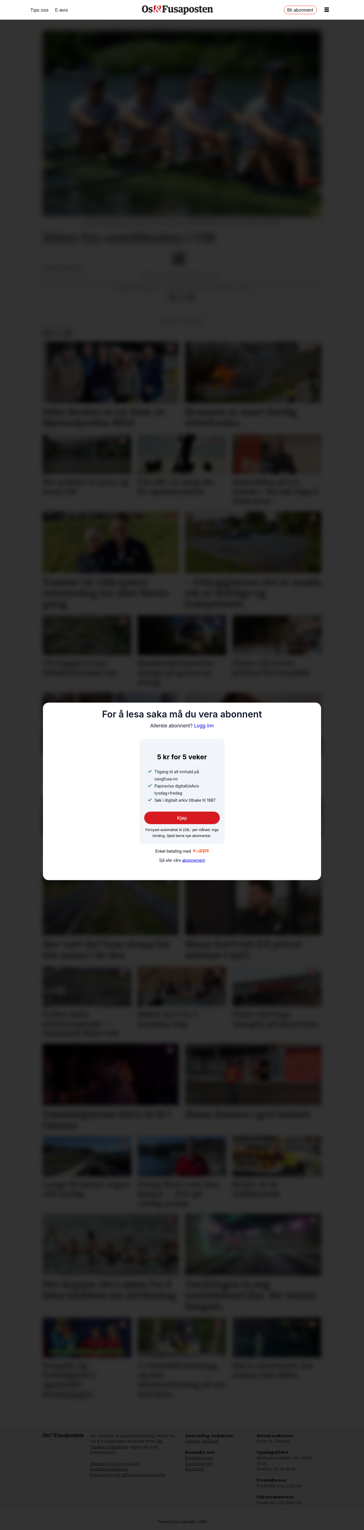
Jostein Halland (202, 1441)
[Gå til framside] (177, 10)
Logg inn (182, 726)
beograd (192, 321)
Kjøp (182, 818)
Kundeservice (199, 1463)
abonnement (193, 860)
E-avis (61, 10)
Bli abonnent (300, 10)
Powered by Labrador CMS (182, 1521)
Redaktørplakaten (109, 1469)
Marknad (194, 1469)
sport (169, 321)
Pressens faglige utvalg (115, 1463)
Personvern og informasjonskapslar (127, 1475)
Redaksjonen (198, 1458)
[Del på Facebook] (172, 297)
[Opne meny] (327, 10)
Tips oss (39, 10)
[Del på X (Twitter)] (181, 297)
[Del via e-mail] (191, 297)
